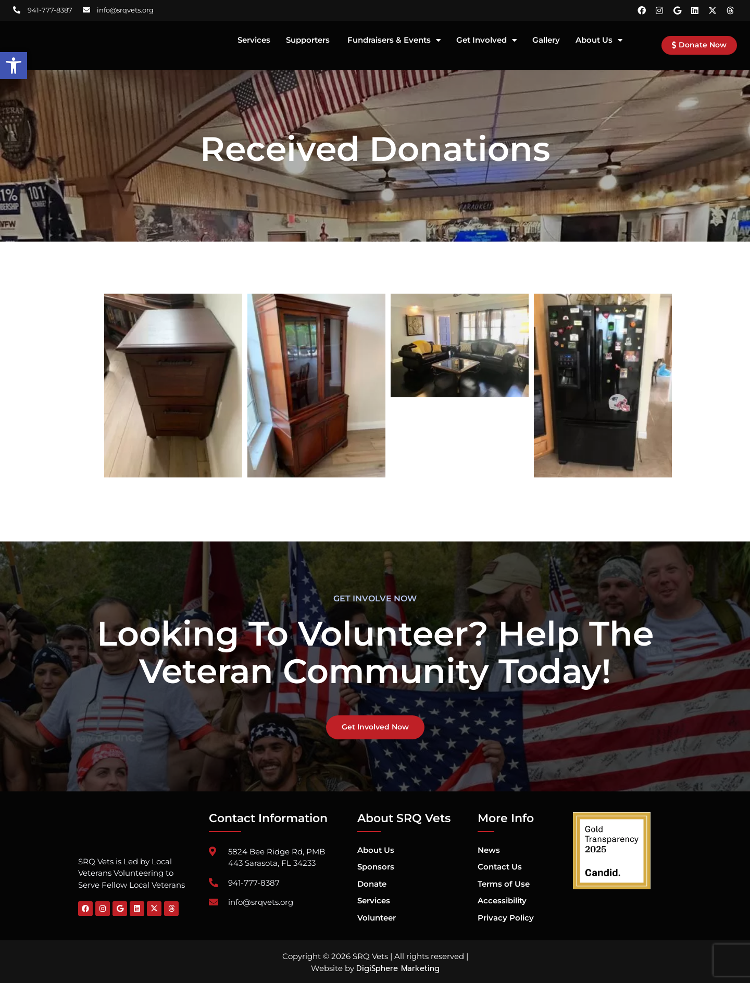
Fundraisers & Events (394, 40)
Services (254, 40)
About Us (599, 40)
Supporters (309, 40)
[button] (13, 65)
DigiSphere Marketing (398, 969)
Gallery (546, 40)
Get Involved (486, 40)
